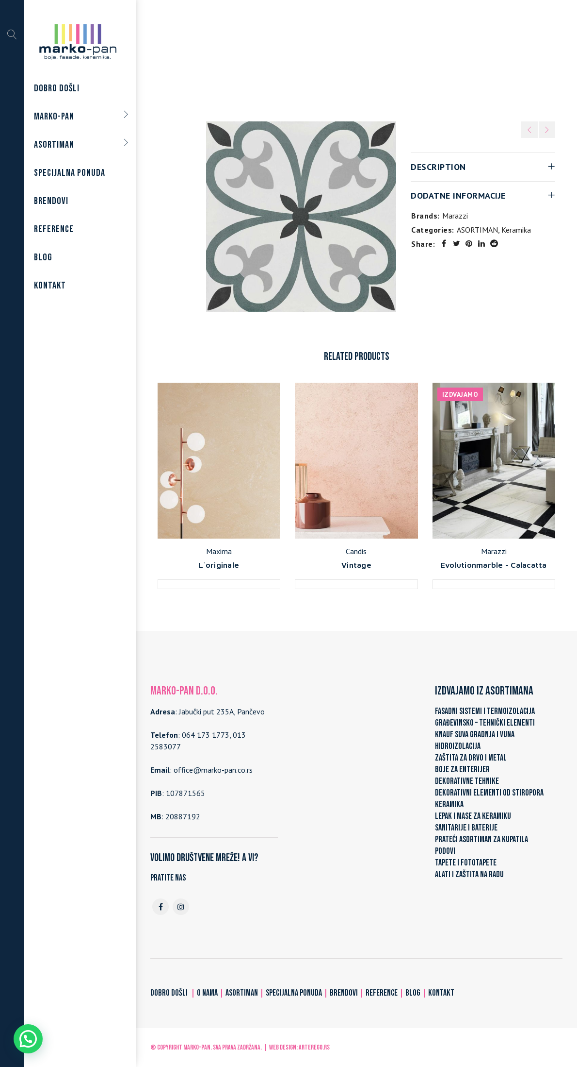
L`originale (219, 564)
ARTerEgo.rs (314, 1047)
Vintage (356, 564)
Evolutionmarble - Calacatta (494, 564)
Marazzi (455, 215)
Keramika (346, 59)
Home (262, 59)
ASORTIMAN (301, 59)
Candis (356, 551)
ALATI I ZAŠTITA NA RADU (469, 874)
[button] (28, 1038)
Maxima (219, 551)
